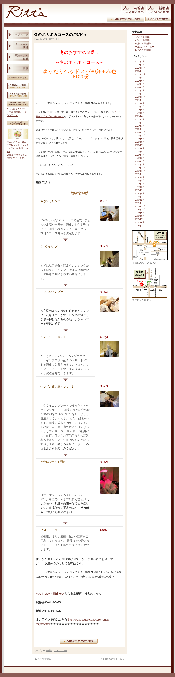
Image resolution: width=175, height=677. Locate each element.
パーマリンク (60, 650)
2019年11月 (140, 171)
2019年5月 (140, 190)
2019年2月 (140, 200)
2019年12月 (140, 167)
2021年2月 (140, 122)
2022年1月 (140, 90)
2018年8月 (140, 216)
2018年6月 (140, 222)
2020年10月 (140, 135)
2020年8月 (140, 142)
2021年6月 (140, 110)
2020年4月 (140, 155)
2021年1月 (140, 126)
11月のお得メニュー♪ (145, 46)
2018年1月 (140, 225)
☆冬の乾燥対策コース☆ (114, 659)
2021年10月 (140, 100)
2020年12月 (140, 129)
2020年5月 (140, 151)
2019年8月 (140, 180)
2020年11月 (140, 132)
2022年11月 (140, 71)
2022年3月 (140, 87)
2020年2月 (140, 161)
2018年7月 (140, 219)
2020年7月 (140, 145)
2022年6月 (140, 81)
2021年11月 (140, 97)
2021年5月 (140, 113)
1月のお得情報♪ (142, 40)
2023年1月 (140, 64)
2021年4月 (140, 116)
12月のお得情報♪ (41, 659)
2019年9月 (140, 177)
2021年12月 (140, 93)
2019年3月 (140, 196)
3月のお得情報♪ (142, 37)
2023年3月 (140, 61)
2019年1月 (140, 203)
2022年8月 (140, 77)
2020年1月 (140, 164)
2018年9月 (140, 212)
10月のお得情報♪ (143, 50)
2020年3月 (140, 158)
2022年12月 (140, 68)
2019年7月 (140, 184)
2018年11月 (140, 206)
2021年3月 (140, 119)
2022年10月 (140, 74)
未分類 (49, 650)
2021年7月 (140, 106)
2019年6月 (140, 187)
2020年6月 (140, 148)
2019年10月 (140, 174)
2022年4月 (140, 84)
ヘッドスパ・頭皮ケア (50, 593)
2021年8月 (140, 103)
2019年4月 (140, 193)
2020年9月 (140, 138)
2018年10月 (140, 209)
